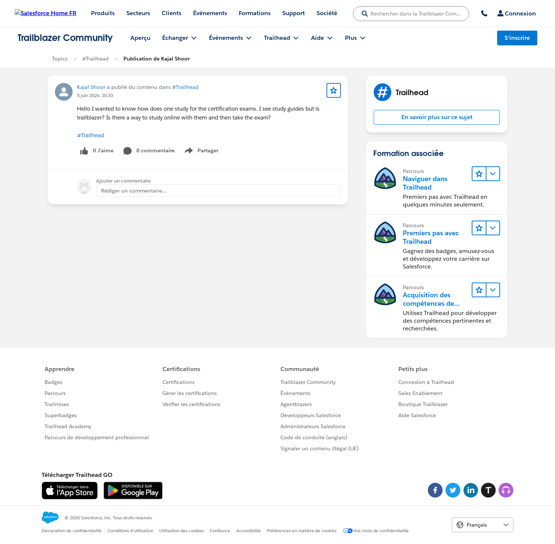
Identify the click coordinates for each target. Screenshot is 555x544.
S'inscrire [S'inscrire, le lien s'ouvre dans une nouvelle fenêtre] (517, 38)
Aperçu (140, 38)
